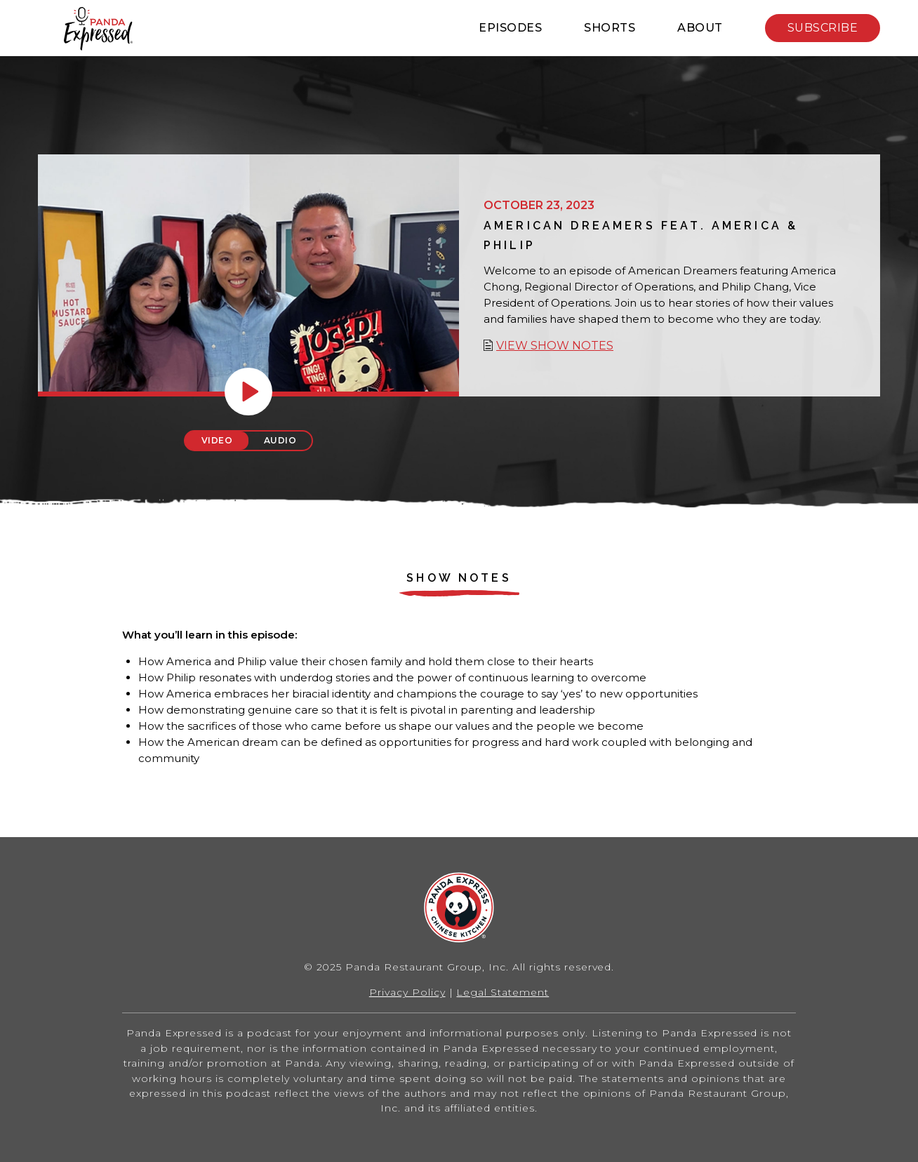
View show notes (554, 345)
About (700, 27)
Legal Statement (502, 992)
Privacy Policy (407, 992)
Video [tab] (217, 440)
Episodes (510, 27)
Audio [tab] (280, 440)
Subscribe (822, 27)
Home (98, 29)
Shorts (609, 27)
